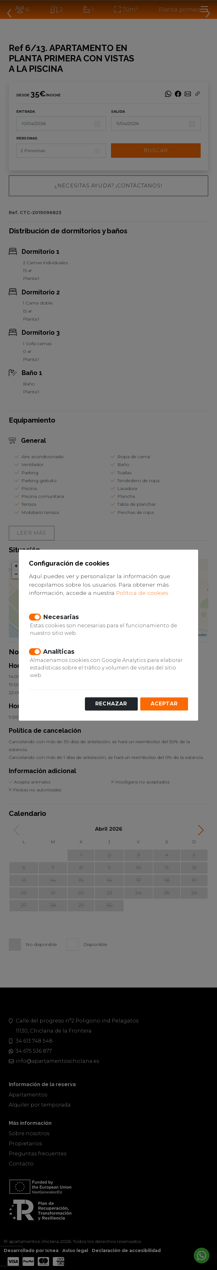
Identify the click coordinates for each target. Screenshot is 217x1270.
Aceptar (164, 704)
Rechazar (111, 704)
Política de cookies (142, 593)
